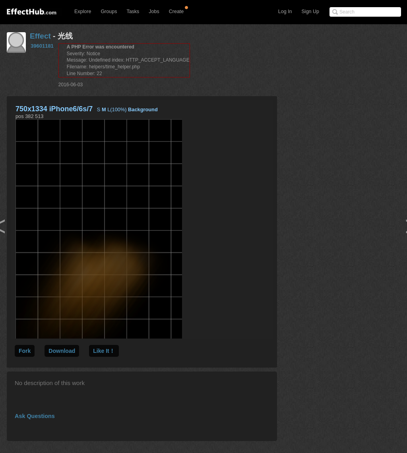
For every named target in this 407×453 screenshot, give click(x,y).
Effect (40, 36)
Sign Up (310, 11)
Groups (109, 11)
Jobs (154, 11)
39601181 (42, 46)
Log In (285, 11)
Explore (82, 11)
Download (61, 351)
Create (176, 11)
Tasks (132, 11)
